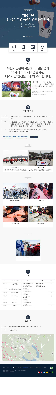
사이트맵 (45, 367)
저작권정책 (31, 367)
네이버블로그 (52, 372)
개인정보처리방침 (25, 367)
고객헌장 (14, 367)
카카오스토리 (47, 372)
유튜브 (39, 372)
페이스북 (44, 372)
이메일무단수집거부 (38, 367)
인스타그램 (41, 372)
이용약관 (19, 367)
